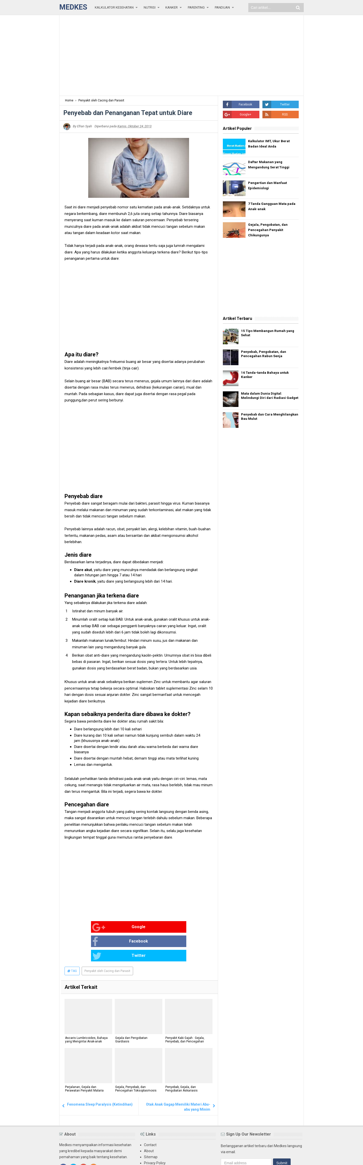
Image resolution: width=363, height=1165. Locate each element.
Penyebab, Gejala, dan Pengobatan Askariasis (181, 1060)
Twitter (180, 927)
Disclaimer (152, 1141)
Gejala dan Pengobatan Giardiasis (131, 1011)
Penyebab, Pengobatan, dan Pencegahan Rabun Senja (266, 355)
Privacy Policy (155, 1135)
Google (81, 927)
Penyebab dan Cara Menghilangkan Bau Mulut (264, 419)
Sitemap (151, 1128)
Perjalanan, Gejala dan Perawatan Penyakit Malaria (84, 1060)
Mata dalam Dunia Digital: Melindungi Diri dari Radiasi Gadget (265, 398)
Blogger (297, 1157)
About (149, 1122)
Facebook (131, 927)
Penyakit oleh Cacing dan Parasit (107, 942)
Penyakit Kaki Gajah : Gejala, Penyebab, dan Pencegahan (184, 1011)
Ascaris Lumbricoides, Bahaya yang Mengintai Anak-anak (86, 1011)
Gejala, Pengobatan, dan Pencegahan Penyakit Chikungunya (268, 230)
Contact (150, 1116)
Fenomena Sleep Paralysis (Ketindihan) (100, 1076)
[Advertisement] (181, 55)
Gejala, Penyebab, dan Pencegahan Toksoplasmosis (135, 1060)
